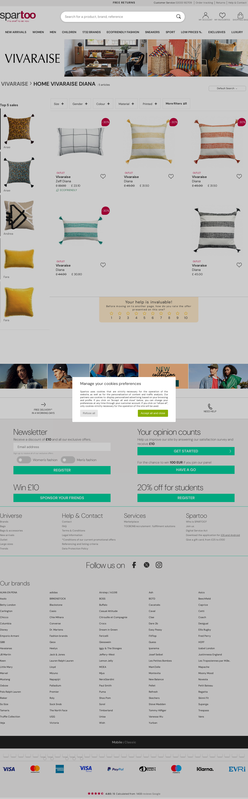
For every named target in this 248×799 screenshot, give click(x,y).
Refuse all (89, 413)
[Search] (178, 17)
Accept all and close (153, 413)
